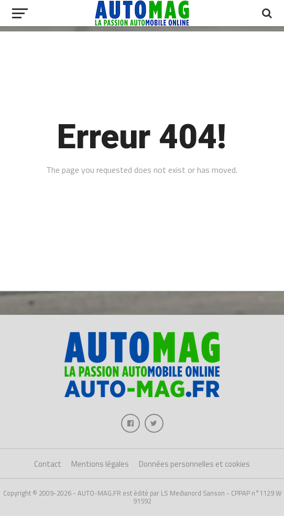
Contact (47, 464)
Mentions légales (100, 464)
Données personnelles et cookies (194, 464)
